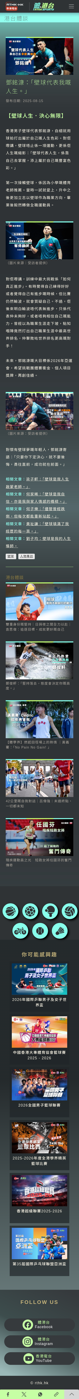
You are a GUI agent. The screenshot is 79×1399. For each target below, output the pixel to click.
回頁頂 (71, 1394)
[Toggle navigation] (71, 6)
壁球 (10, 556)
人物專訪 (26, 556)
